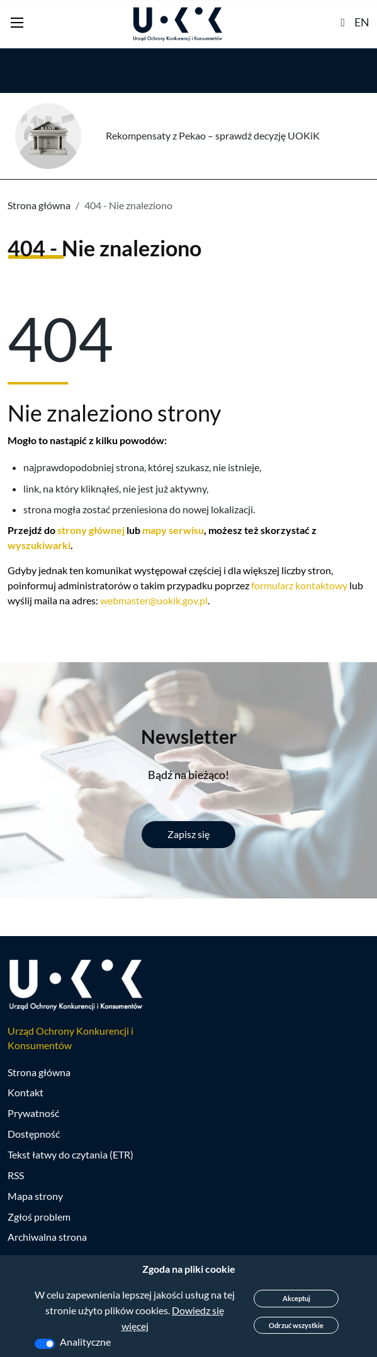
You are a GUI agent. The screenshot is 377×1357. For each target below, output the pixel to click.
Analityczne (85, 1342)
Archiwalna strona (47, 1237)
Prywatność (33, 1113)
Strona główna (39, 205)
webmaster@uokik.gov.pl (154, 600)
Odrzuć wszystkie (296, 1325)
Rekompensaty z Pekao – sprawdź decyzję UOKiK (213, 135)
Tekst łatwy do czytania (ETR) (70, 1154)
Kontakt (25, 1092)
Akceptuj (296, 1298)
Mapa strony (35, 1196)
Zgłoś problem (39, 1217)
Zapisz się (188, 834)
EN (361, 22)
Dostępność (34, 1134)
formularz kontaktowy (299, 585)
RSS (16, 1175)
